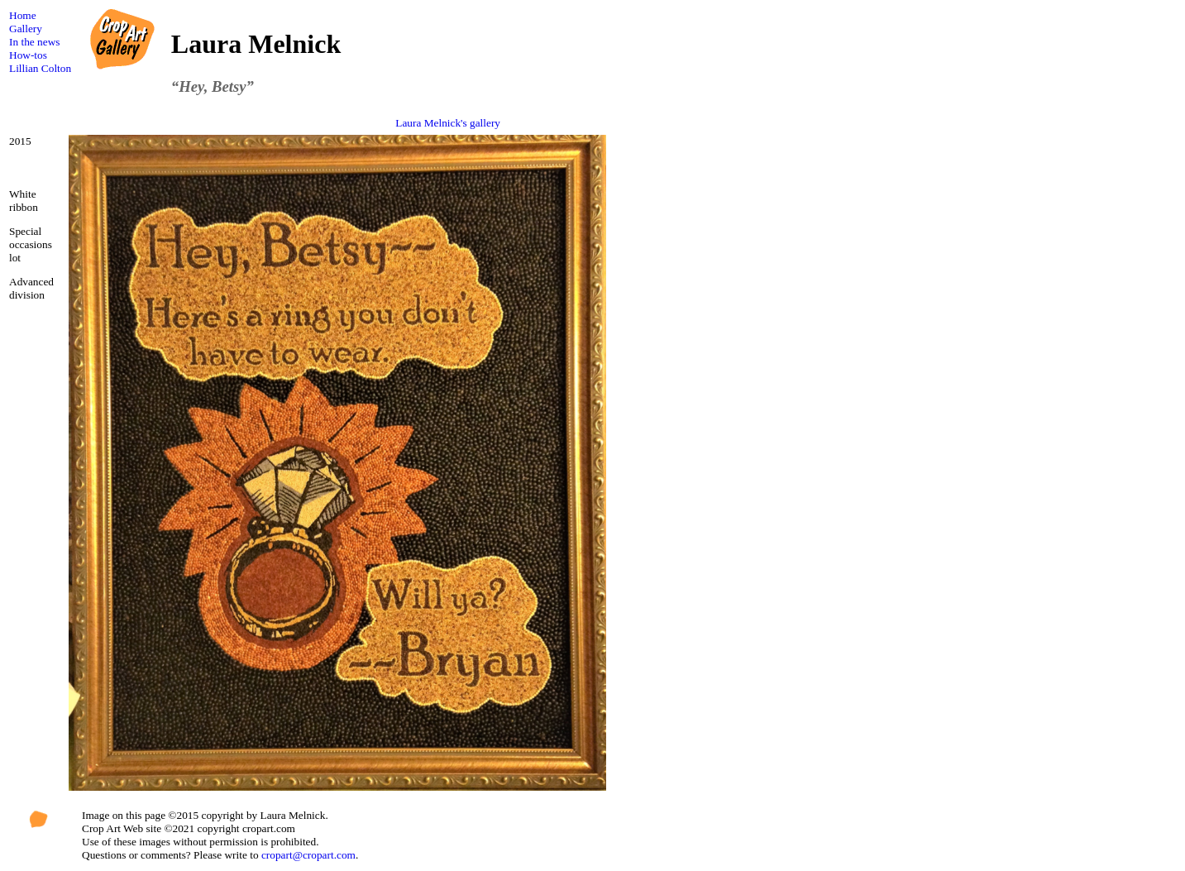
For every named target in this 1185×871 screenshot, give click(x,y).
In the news (34, 42)
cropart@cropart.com (308, 855)
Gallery (25, 28)
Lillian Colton (40, 68)
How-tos (28, 55)
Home (22, 15)
